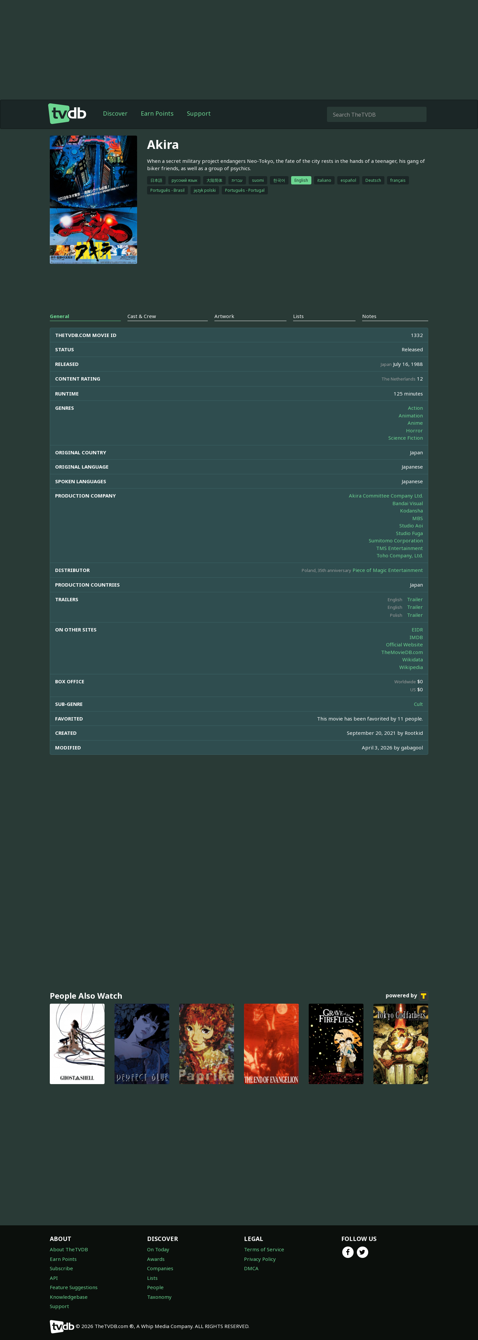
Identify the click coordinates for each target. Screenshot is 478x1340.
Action (415, 407)
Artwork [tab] (224, 316)
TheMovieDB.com (402, 652)
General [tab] (59, 316)
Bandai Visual (407, 503)
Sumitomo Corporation (396, 540)
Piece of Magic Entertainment (388, 570)
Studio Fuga (409, 533)
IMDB (416, 637)
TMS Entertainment (399, 548)
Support (199, 113)
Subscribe (61, 1268)
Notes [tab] (369, 316)
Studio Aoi (411, 525)
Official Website (404, 644)
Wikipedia (411, 667)
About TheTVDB (69, 1249)
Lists (152, 1278)
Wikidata (412, 659)
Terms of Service (264, 1249)
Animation (411, 415)
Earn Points (157, 113)
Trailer (415, 599)
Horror (414, 430)
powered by (407, 996)
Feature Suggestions (74, 1287)
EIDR (417, 629)
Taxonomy (159, 1296)
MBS (417, 518)
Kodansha (411, 510)
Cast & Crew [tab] (141, 316)
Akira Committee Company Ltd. (386, 495)
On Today (158, 1249)
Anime (415, 422)
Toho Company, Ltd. (399, 555)
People (155, 1287)
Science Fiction (405, 437)
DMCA (251, 1268)
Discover (115, 113)
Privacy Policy (260, 1259)
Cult (418, 704)
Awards (156, 1259)
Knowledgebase (69, 1296)
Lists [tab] (298, 316)
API (54, 1278)
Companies (160, 1268)
